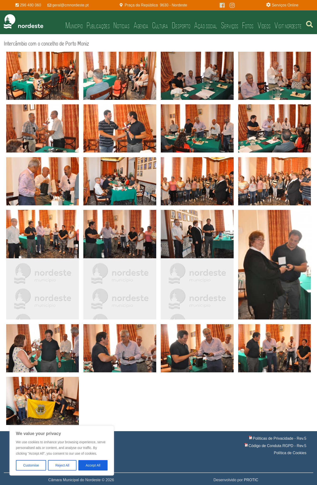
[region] (61, 451)
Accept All (93, 465)
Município (74, 25)
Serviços (229, 25)
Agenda (140, 25)
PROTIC (251, 480)
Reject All (62, 465)
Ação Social (205, 25)
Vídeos (263, 25)
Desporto (181, 25)
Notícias (121, 25)
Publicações (98, 25)
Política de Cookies (290, 453)
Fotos (248, 25)
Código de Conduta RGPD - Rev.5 (277, 446)
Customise (31, 465)
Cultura (160, 25)
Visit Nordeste (288, 25)
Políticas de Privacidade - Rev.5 (280, 438)
